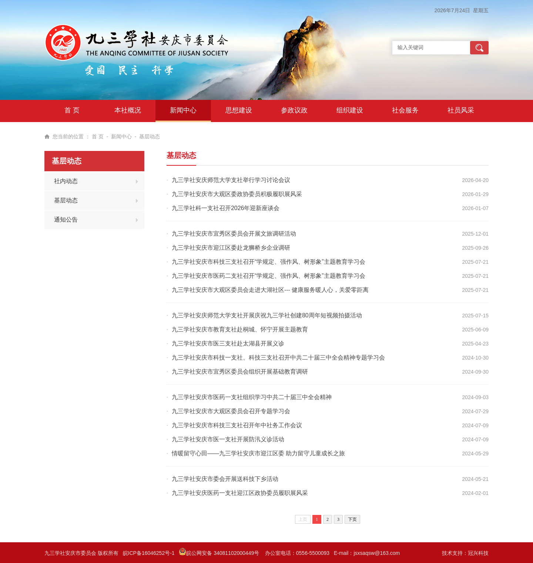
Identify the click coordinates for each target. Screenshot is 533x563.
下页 (352, 519)
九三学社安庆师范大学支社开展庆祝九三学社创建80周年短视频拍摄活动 (267, 315)
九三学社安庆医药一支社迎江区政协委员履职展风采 (240, 493)
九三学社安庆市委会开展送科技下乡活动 (225, 479)
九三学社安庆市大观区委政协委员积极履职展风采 (237, 194)
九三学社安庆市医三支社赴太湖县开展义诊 (228, 343)
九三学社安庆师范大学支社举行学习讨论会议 (231, 180)
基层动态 (149, 136)
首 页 (98, 136)
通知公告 (66, 219)
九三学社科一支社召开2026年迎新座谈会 (226, 208)
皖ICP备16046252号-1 (149, 553)
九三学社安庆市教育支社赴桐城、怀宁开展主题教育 (240, 329)
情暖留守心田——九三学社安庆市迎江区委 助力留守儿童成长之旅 (258, 453)
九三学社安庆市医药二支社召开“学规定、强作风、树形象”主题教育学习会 (268, 276)
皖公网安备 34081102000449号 (220, 553)
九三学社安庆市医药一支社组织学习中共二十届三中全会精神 (252, 397)
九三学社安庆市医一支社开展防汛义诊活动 (228, 439)
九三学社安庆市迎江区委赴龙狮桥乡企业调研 (231, 248)
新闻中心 (121, 136)
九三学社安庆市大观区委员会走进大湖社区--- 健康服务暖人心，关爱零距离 (270, 290)
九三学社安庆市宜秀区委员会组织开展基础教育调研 (240, 371)
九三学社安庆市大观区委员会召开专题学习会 (231, 411)
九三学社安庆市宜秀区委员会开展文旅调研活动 (234, 233)
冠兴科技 (478, 553)
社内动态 (66, 181)
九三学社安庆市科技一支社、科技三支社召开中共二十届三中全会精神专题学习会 (278, 357)
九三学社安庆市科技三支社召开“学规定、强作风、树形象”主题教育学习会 (268, 262)
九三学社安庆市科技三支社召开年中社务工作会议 (237, 425)
